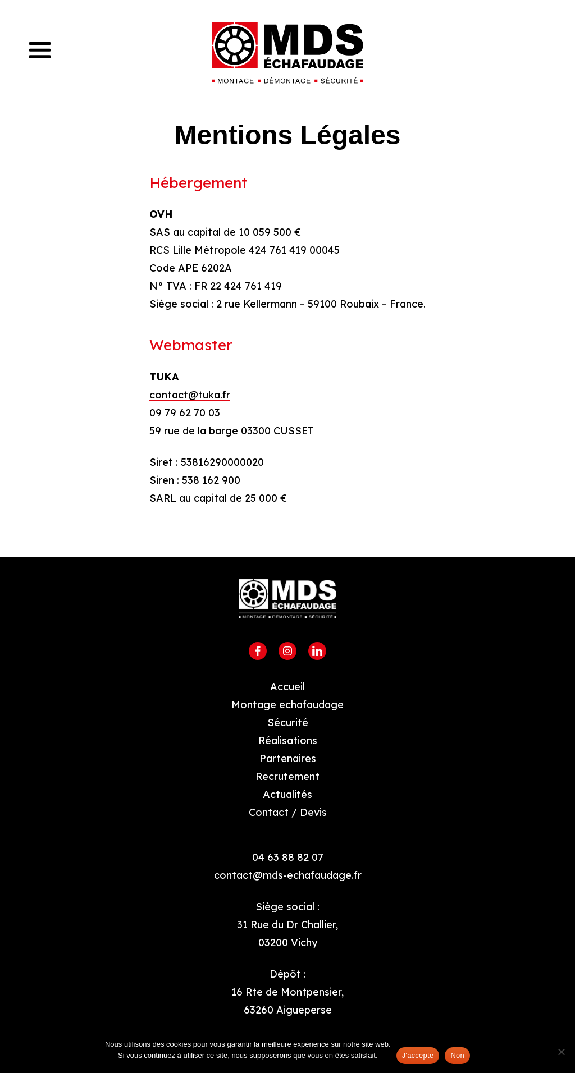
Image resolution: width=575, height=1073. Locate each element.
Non (457, 1055)
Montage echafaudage (287, 704)
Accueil (287, 686)
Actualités (287, 794)
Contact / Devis (288, 812)
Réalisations (287, 740)
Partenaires (287, 758)
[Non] (561, 1051)
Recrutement (287, 776)
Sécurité (287, 722)
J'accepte (418, 1055)
